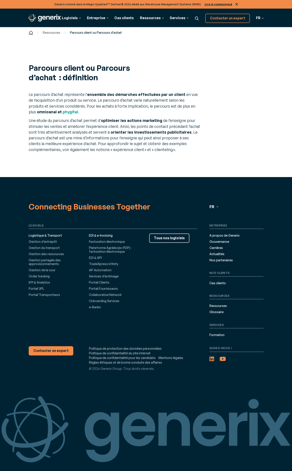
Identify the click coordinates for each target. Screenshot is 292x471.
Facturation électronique (107, 241)
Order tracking (39, 276)
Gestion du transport (44, 248)
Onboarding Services (104, 301)
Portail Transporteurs (44, 295)
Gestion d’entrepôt (43, 241)
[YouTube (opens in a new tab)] (223, 359)
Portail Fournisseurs (103, 288)
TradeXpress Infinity (103, 264)
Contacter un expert (227, 18)
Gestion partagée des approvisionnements (45, 262)
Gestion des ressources (46, 254)
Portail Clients (99, 282)
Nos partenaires (221, 260)
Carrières (216, 248)
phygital (70, 111)
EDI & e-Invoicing (101, 235)
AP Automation (100, 270)
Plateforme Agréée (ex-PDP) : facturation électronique (110, 250)
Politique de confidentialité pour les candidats (122, 358)
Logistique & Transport (45, 235)
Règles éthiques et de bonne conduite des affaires (125, 362)
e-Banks (95, 307)
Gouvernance (219, 241)
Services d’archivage (104, 276)
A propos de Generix (224, 235)
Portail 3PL (36, 288)
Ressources (51, 32)
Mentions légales (170, 358)
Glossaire (216, 312)
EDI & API (95, 258)
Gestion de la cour (42, 270)
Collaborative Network (105, 295)
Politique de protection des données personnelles (125, 348)
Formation (216, 335)
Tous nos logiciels (169, 238)
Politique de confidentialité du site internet (120, 353)
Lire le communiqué (218, 4)
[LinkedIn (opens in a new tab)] (211, 359)
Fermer (236, 4)
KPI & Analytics (39, 282)
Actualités (216, 254)
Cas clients (124, 18)
